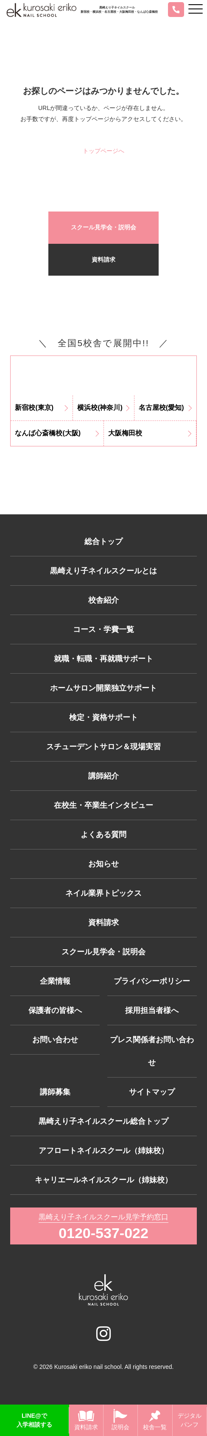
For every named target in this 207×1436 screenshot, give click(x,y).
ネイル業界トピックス (103, 893)
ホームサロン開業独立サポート (103, 688)
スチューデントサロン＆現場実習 (103, 746)
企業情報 (55, 981)
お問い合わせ (55, 1039)
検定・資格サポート (103, 717)
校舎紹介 (103, 600)
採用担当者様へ (152, 1010)
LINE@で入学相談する (34, 1420)
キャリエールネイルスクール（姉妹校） (103, 1180)
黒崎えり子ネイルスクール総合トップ (103, 1121)
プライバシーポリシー (152, 981)
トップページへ (103, 150)
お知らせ (103, 864)
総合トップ (103, 541)
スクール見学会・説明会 (103, 227)
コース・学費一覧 (103, 629)
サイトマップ (152, 1092)
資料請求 (103, 259)
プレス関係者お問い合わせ (152, 1051)
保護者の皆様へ (55, 1010)
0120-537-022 (103, 1233)
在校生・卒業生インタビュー (103, 805)
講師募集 (55, 1092)
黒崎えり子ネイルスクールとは (103, 571)
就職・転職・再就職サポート (103, 659)
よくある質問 (103, 834)
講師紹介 (103, 776)
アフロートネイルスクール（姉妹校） (103, 1150)
